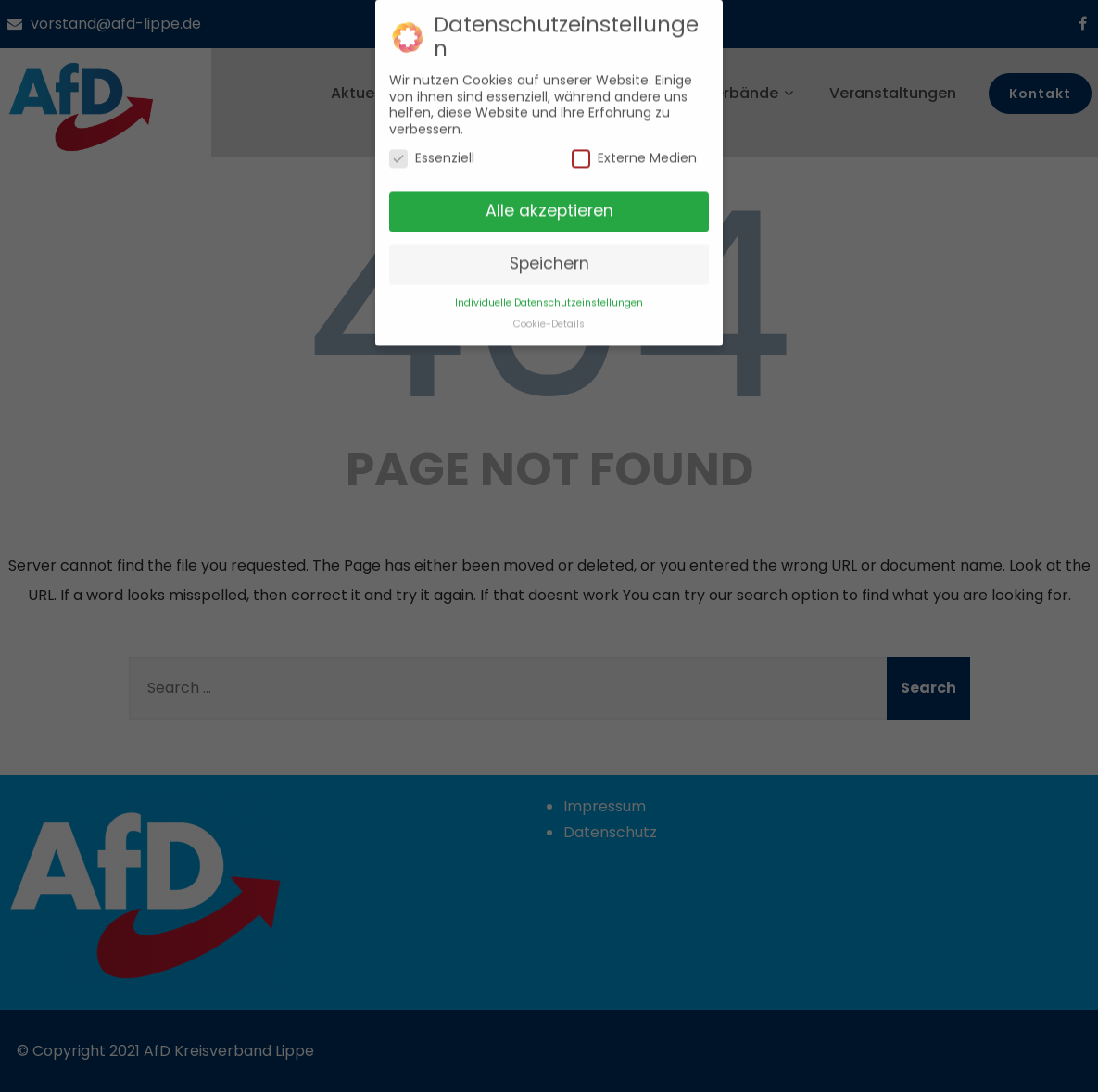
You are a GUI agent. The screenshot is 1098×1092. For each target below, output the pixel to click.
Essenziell (431, 149)
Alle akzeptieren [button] (549, 201)
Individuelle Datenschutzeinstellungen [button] (549, 293)
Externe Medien (634, 149)
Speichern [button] (549, 254)
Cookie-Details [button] (549, 314)
